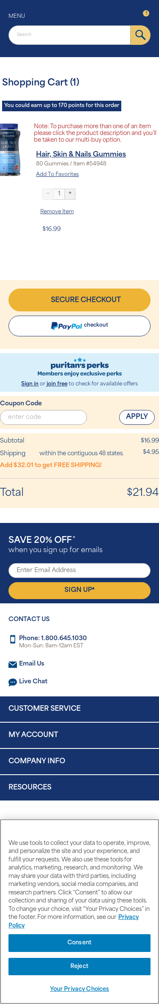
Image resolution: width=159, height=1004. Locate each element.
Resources (29, 787)
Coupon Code (21, 404)
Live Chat (33, 682)
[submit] (141, 35)
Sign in (30, 384)
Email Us (31, 664)
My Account (33, 735)
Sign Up (79, 590)
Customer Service (44, 709)
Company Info (36, 761)
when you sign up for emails (55, 545)
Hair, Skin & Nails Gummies (81, 154)
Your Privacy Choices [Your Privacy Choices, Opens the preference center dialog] (79, 989)
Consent (79, 943)
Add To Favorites (57, 174)
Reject (79, 966)
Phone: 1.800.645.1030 (53, 638)
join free (57, 384)
